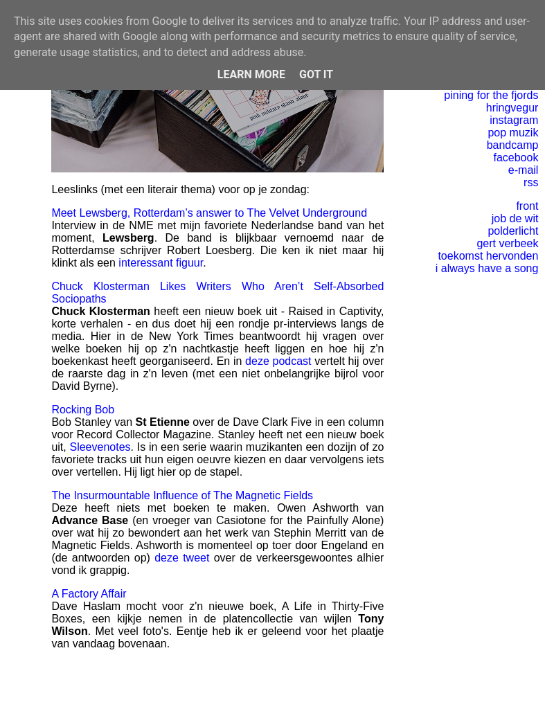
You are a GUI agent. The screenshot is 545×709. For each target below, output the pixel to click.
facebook (515, 157)
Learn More (251, 74)
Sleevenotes (99, 447)
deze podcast (278, 361)
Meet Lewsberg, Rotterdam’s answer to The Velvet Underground (209, 213)
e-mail (523, 170)
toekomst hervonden (488, 256)
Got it (316, 74)
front (527, 206)
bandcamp (513, 145)
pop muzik (513, 132)
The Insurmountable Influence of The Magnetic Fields (182, 495)
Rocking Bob (82, 409)
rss (531, 182)
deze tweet (181, 558)
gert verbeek (507, 243)
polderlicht (513, 231)
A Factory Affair (88, 594)
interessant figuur (160, 263)
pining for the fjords (491, 95)
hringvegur (512, 108)
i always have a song (487, 268)
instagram (514, 120)
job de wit (515, 218)
